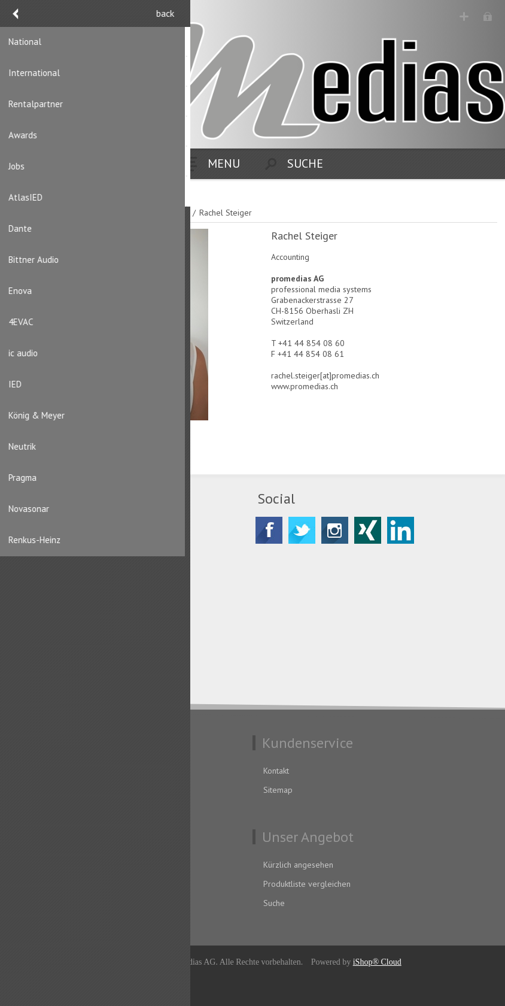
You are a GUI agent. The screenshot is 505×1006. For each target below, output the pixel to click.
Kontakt (276, 770)
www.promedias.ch (304, 386)
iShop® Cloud (377, 961)
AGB (24, 789)
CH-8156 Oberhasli (69, 564)
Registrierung (464, 16)
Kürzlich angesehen (298, 864)
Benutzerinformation (53, 864)
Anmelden (487, 16)
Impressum (36, 809)
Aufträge (32, 903)
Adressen (33, 883)
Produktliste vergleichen (307, 883)
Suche (274, 903)
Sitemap (278, 789)
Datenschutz (38, 770)
